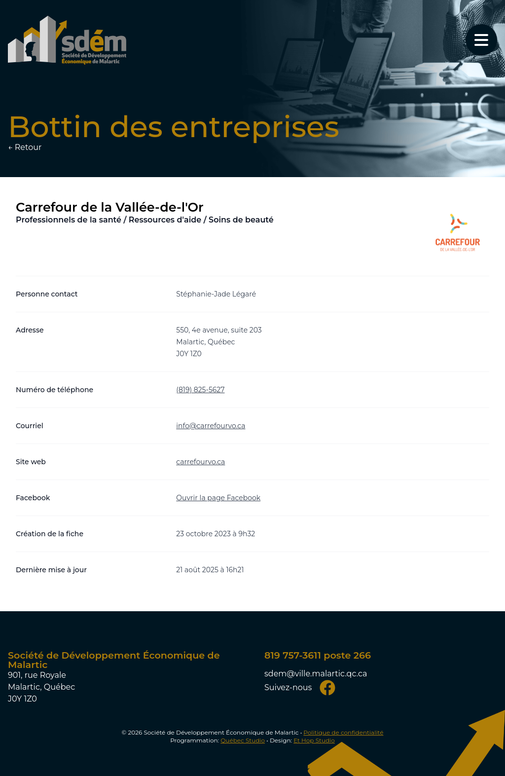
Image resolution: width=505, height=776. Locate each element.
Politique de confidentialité (343, 732)
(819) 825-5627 (200, 389)
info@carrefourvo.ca (210, 425)
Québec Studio (242, 740)
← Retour (24, 147)
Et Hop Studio (314, 740)
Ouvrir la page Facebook (218, 497)
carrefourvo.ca (200, 461)
